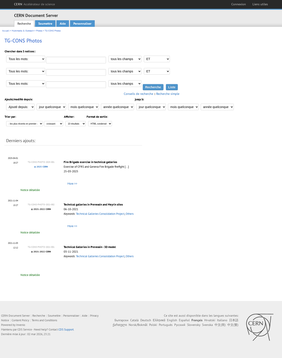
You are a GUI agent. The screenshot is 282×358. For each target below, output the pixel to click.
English (172, 320)
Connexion (238, 4)
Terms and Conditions (44, 320)
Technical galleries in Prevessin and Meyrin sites (93, 204)
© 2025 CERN (41, 166)
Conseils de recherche (138, 94)
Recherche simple (167, 94)
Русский (179, 325)
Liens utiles (260, 4)
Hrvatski (209, 320)
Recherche (24, 24)
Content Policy (20, 320)
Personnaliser (82, 24)
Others (130, 214)
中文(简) (220, 325)
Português (166, 325)
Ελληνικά (159, 320)
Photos (39, 30)
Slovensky (193, 325)
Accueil (5, 30)
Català (134, 320)
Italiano (222, 320)
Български (121, 320)
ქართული (120, 325)
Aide (63, 24)
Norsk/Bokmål (138, 325)
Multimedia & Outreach (23, 30)
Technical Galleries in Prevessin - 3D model (90, 247)
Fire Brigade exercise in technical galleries (90, 162)
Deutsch (145, 320)
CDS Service (24, 329)
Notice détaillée (30, 190)
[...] (127, 167)
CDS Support (66, 329)
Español (184, 320)
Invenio (20, 325)
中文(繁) (232, 325)
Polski (153, 325)
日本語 (233, 320)
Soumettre (45, 24)
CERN (34, 4)
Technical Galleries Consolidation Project (100, 214)
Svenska (207, 325)
